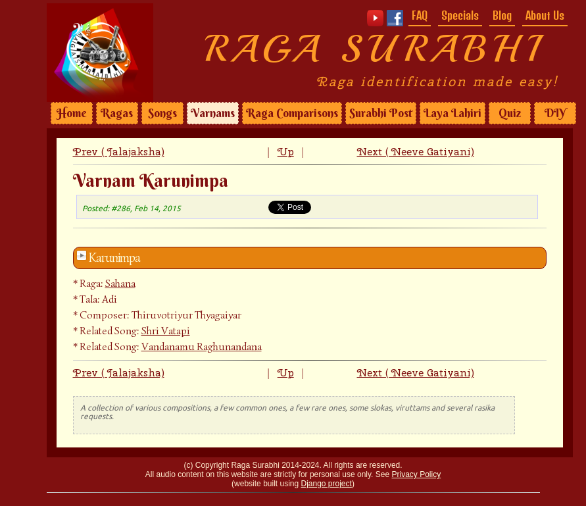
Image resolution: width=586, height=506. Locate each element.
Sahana (120, 283)
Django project (326, 483)
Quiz (510, 113)
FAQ (419, 15)
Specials (460, 15)
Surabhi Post (380, 113)
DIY (555, 113)
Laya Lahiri (452, 113)
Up (286, 152)
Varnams (213, 113)
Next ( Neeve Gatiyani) (415, 152)
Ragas (117, 113)
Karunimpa (114, 258)
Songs (162, 113)
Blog (502, 15)
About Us (544, 15)
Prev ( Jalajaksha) (118, 152)
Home (72, 113)
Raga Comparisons (292, 113)
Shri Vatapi (165, 331)
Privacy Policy (416, 474)
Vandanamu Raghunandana (201, 346)
